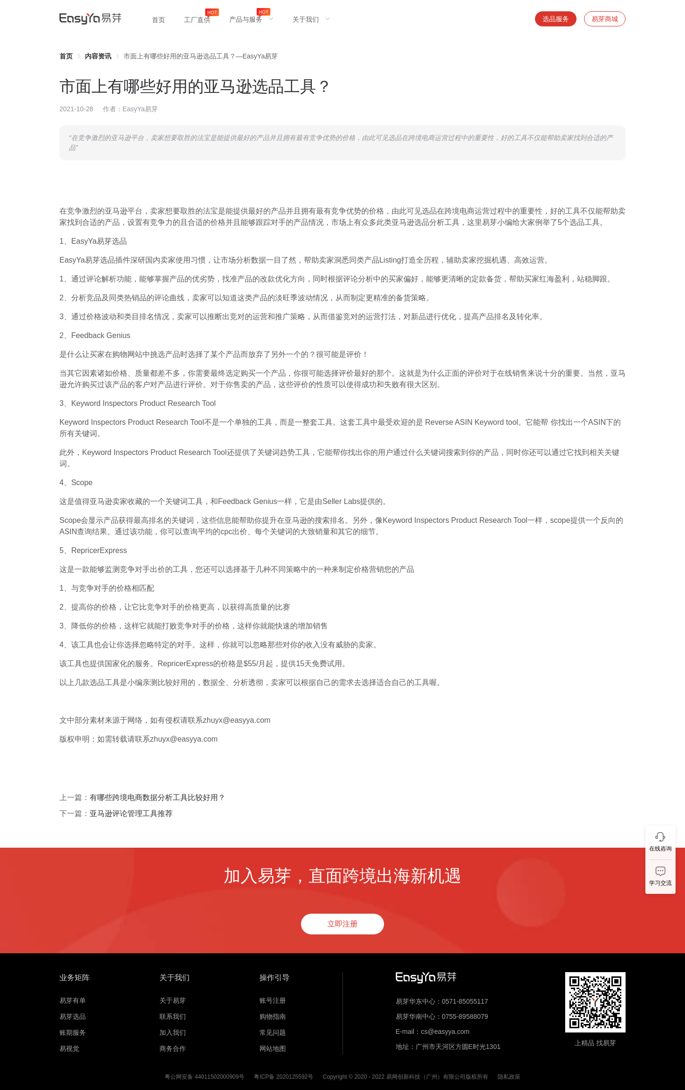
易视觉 (69, 1048)
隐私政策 (509, 1076)
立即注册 (342, 924)
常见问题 (272, 1032)
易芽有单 (72, 1000)
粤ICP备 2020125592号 (283, 1076)
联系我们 (172, 1016)
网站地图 (272, 1048)
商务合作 (172, 1048)
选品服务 (556, 19)
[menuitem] (158, 19)
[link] (66, 56)
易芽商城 (605, 19)
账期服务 (72, 1032)
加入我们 (172, 1032)
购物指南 (272, 1016)
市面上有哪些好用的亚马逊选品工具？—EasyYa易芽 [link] (201, 56)
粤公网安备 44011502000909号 (204, 1076)
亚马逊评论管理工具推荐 (131, 813)
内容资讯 (98, 56)
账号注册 (272, 1000)
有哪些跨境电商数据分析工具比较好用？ (158, 797)
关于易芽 (172, 1000)
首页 (66, 56)
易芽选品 (72, 1016)
